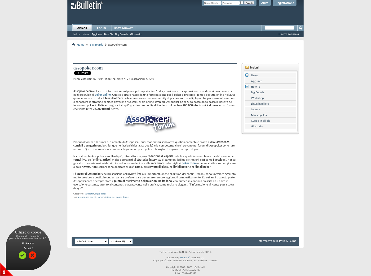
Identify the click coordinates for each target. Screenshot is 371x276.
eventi (93, 196)
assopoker (83, 196)
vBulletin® (185, 257)
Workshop (257, 98)
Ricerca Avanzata (289, 34)
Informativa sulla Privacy (273, 240)
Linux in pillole (260, 103)
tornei (126, 196)
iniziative (110, 196)
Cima (293, 240)
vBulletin (89, 193)
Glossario (135, 34)
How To (108, 34)
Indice (76, 34)
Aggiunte (97, 34)
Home (80, 44)
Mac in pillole (259, 115)
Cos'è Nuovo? (123, 28)
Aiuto (265, 3)
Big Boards (121, 34)
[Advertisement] (185, 54)
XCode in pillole (260, 120)
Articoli (82, 28)
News (86, 34)
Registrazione (284, 3)
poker (119, 196)
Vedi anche (28, 243)
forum (101, 196)
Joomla (255, 109)
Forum (101, 28)
